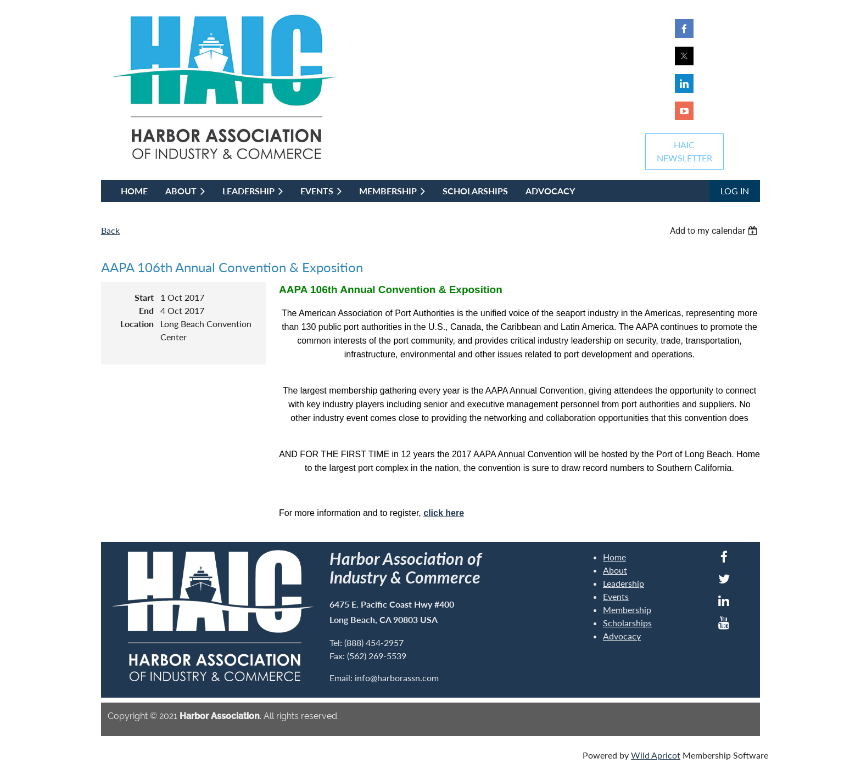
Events (616, 596)
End (146, 310)
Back (110, 230)
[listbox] (715, 231)
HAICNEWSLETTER (684, 151)
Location (137, 323)
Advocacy (622, 636)
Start (144, 297)
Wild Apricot (655, 755)
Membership (627, 609)
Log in (734, 191)
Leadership (623, 583)
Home (614, 557)
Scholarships (627, 623)
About (615, 570)
